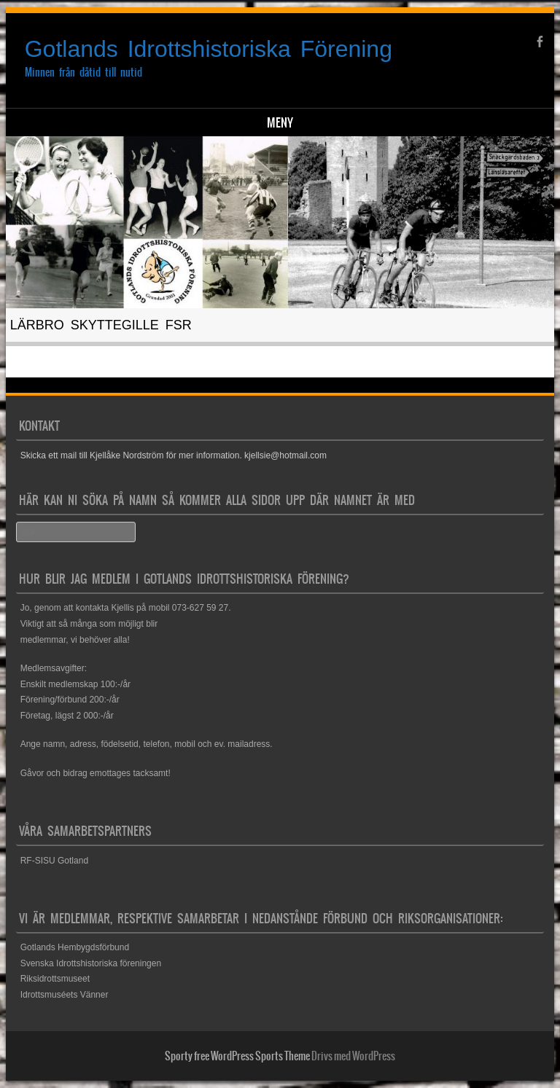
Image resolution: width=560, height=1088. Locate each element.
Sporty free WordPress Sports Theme (237, 1056)
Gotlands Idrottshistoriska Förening (208, 49)
